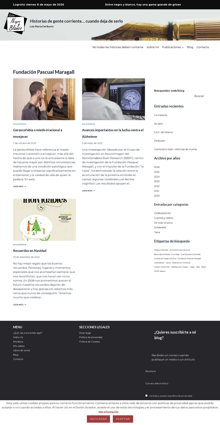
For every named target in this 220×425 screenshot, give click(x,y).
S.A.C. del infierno (165, 132)
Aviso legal (86, 332)
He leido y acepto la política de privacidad (174, 394)
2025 (157, 176)
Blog (190, 47)
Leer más (21, 187)
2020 (157, 200)
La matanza (162, 115)
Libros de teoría (23, 353)
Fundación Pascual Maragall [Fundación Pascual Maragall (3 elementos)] (189, 263)
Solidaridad (21, 124)
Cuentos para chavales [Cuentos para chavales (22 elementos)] (190, 259)
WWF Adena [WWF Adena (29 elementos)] (159, 276)
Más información (108, 411)
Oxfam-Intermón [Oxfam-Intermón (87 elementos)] (162, 272)
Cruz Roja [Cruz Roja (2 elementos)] (175, 259)
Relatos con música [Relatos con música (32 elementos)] (179, 272)
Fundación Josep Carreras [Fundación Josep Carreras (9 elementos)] (165, 263)
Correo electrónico (156, 382)
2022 (157, 190)
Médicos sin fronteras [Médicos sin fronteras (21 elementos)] (181, 267)
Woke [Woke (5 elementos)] (203, 272)
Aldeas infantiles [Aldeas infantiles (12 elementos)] (161, 255)
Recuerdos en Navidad (35, 251)
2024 (157, 181)
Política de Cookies (92, 343)
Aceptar (123, 418)
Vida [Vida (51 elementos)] (198, 272)
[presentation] (44, 99)
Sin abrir (159, 123)
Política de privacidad (93, 338)
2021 (157, 195)
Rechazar (98, 418)
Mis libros (19, 343)
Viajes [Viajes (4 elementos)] (192, 272)
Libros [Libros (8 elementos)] (168, 267)
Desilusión (161, 140)
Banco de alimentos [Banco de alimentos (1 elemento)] (162, 259)
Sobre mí (153, 47)
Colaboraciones (164, 217)
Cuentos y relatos (166, 222)
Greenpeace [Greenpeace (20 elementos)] (159, 267)
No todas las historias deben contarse (118, 47)
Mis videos (20, 348)
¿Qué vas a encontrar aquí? (31, 332)
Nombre (150, 370)
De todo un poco (165, 227)
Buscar (199, 96)
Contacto (203, 47)
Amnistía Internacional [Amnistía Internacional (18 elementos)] (180, 255)
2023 (157, 186)
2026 (157, 171)
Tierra (158, 236)
